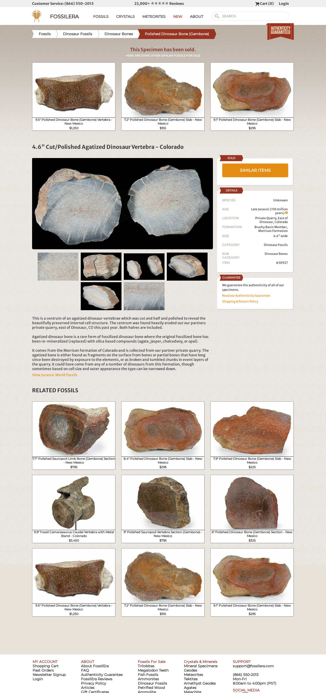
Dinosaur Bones (276, 254)
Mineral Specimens (201, 666)
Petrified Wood (151, 687)
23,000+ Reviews (159, 3)
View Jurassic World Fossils (54, 375)
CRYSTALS (125, 16)
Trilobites (146, 666)
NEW (177, 16)
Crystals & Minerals (200, 661)
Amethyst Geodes (200, 683)
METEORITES (154, 16)
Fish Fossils (148, 674)
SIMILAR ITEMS (255, 170)
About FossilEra (95, 666)
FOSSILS (100, 16)
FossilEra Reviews (96, 679)
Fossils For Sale (151, 661)
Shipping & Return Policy (240, 301)
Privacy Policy (93, 683)
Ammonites (148, 679)
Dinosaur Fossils (276, 245)
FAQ (85, 670)
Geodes (190, 670)
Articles (87, 687)
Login (284, 3)
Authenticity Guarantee (102, 674)
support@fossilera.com (253, 666)
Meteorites (193, 674)
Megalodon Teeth (153, 670)
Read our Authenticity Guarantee (246, 295)
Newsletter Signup (49, 674)
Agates (190, 687)
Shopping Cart (46, 666)
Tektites (191, 679)
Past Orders (43, 670)
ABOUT (196, 16)
